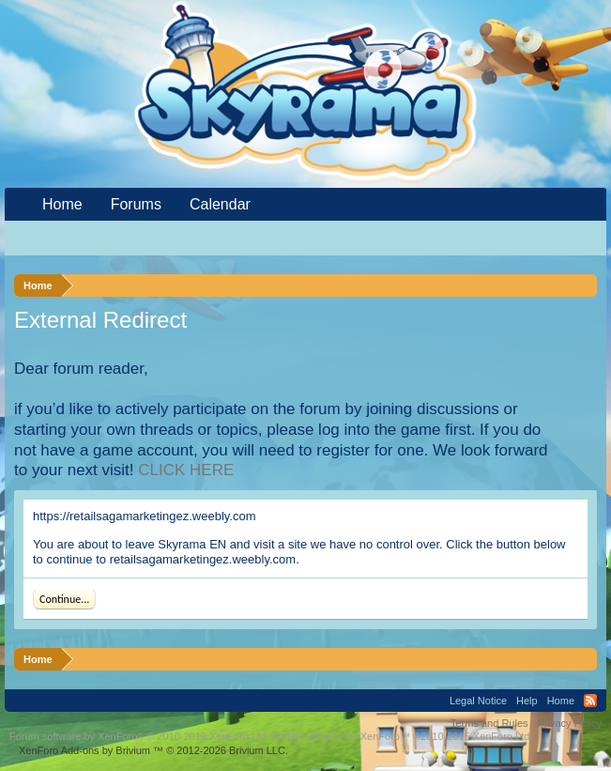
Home (62, 204)
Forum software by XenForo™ (402, 736)
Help (527, 700)
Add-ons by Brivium (153, 750)
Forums (136, 204)
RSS (590, 700)
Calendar (220, 204)
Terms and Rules (489, 723)
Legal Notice (478, 700)
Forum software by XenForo (139, 736)
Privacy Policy (570, 723)
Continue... (64, 599)
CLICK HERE (186, 470)
